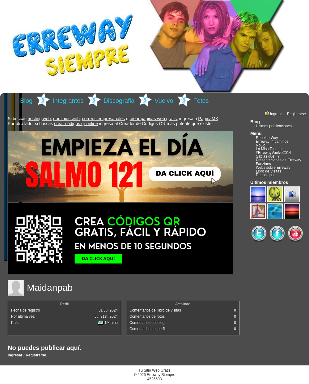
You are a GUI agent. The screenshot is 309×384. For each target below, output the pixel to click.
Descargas (264, 175)
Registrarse (36, 355)
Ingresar (15, 355)
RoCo (260, 145)
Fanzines (263, 164)
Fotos (201, 100)
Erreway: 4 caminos (272, 141)
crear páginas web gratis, (154, 118)
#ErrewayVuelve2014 (273, 153)
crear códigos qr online (76, 123)
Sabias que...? (268, 156)
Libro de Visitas (268, 171)
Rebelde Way (267, 138)
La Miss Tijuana (268, 149)
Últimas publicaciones (274, 126)
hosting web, (40, 118)
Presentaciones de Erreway (278, 160)
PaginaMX (208, 118)
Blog (26, 100)
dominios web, (67, 118)
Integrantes (68, 100)
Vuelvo (163, 100)
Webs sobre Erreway (273, 167)
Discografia (119, 100)
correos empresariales (103, 118)
